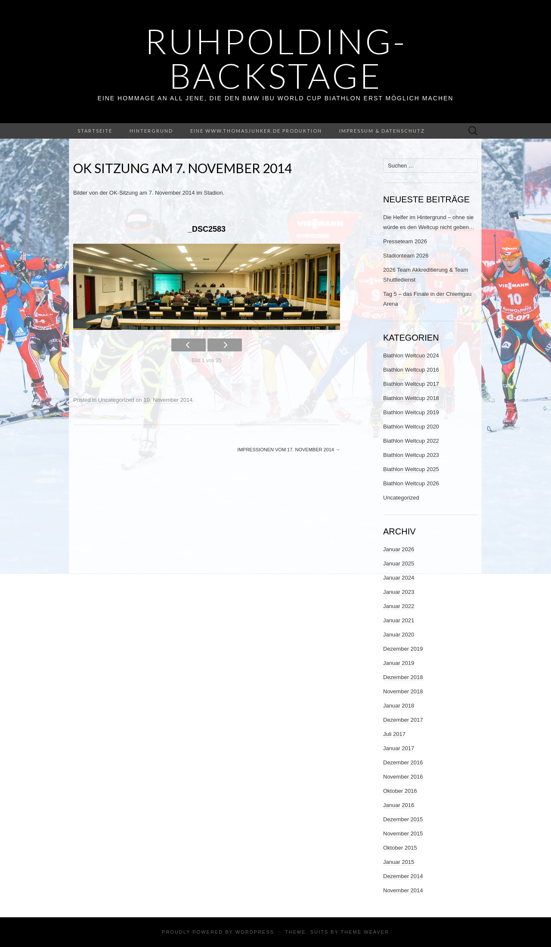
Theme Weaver (365, 932)
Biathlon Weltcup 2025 (411, 469)
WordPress (254, 932)
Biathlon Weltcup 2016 (411, 369)
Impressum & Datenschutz (382, 131)
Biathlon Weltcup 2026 (411, 483)
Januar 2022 (398, 606)
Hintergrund (151, 131)
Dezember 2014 (403, 876)
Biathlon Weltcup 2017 (411, 384)
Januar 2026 (398, 549)
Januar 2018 (398, 705)
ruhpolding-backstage (276, 58)
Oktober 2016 (400, 791)
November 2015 (403, 833)
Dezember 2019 (403, 649)
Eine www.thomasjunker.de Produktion (256, 131)
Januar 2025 (398, 563)
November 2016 (403, 776)
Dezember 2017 (403, 720)
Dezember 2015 (403, 819)
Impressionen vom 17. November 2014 (289, 449)
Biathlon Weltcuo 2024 (411, 355)
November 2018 (403, 691)
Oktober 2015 (400, 848)
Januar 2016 (398, 805)
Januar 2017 (398, 748)
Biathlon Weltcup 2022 (411, 441)
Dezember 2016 (403, 762)
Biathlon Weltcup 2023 (411, 455)
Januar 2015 (398, 862)
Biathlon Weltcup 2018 (411, 398)
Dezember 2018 (403, 677)
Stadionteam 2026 (406, 255)
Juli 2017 (394, 734)
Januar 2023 (398, 592)
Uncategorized (116, 400)
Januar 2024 (398, 577)
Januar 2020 (398, 634)
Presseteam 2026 (405, 241)
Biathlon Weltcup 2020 (411, 426)
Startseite (94, 131)
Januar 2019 (398, 663)
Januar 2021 (398, 620)
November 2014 (403, 890)
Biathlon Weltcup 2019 (411, 412)
